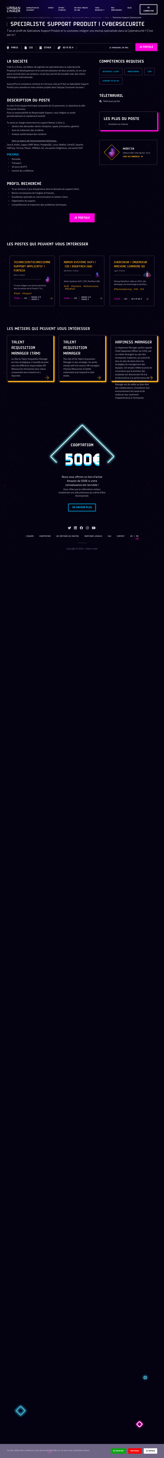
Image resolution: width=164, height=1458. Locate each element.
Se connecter (148, 9)
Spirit (51, 8)
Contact (120, 539)
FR (136, 539)
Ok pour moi (118, 1451)
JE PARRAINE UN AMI (115, 48)
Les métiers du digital (68, 539)
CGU (109, 539)
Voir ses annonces (134, 156)
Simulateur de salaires (32, 9)
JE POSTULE (145, 48)
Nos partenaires (116, 9)
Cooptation (45, 539)
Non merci (134, 1451)
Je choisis (150, 1451)
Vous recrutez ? (99, 9)
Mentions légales (93, 539)
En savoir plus (82, 510)
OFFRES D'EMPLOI (62, 9)
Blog (130, 8)
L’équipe (31, 539)
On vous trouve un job (81, 9)
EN (130, 539)
